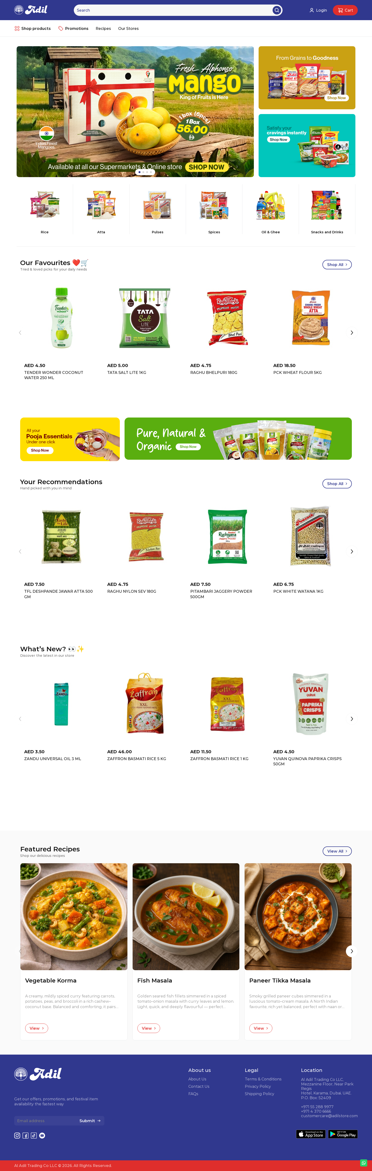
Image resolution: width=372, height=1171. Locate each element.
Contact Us (198, 1086)
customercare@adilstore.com (329, 1116)
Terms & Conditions (263, 1079)
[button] (352, 333)
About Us (197, 1079)
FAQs (193, 1094)
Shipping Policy (259, 1094)
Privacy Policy (258, 1086)
